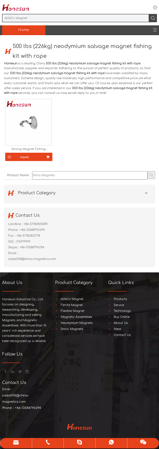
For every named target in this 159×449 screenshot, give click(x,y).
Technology (122, 310)
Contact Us (122, 335)
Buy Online (122, 317)
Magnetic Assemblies (76, 317)
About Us (121, 323)
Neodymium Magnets (77, 323)
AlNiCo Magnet (72, 299)
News (118, 329)
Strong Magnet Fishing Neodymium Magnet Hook (28, 149)
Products (120, 299)
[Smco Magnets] (90, 175)
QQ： (12, 241)
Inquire (17, 157)
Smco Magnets (72, 329)
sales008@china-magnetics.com (32, 259)
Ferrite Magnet (72, 305)
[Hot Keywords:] (151, 175)
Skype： (14, 247)
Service (119, 305)
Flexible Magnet (72, 310)
